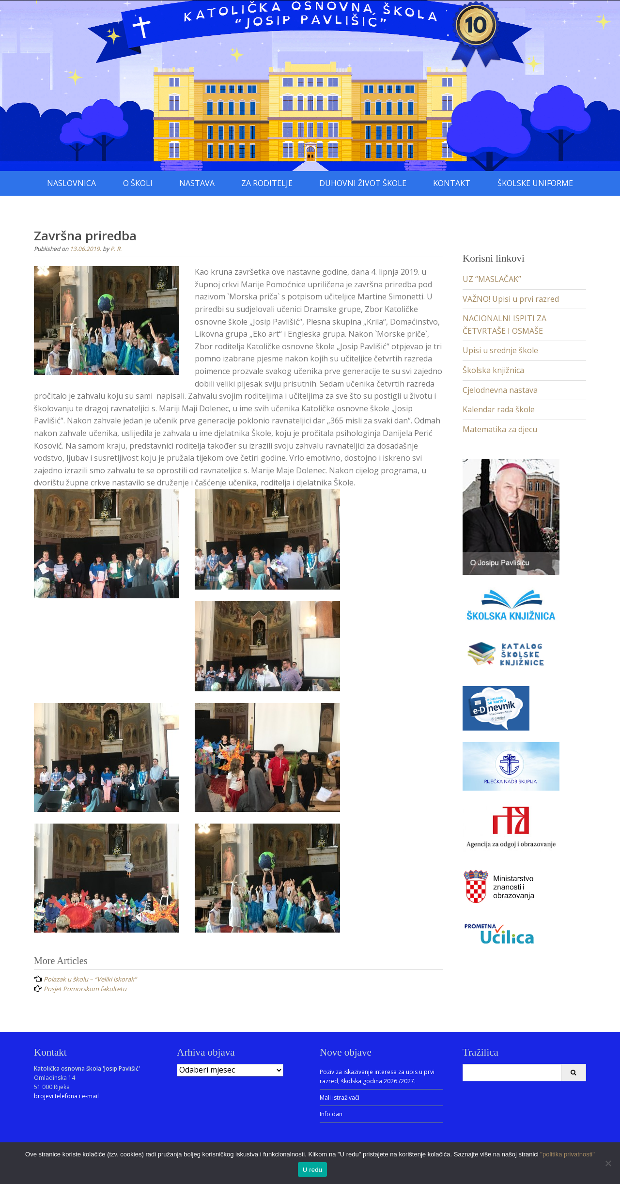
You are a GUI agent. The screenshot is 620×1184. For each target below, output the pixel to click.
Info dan (331, 1114)
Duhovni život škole (362, 183)
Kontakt (451, 183)
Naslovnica (71, 183)
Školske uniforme (535, 183)
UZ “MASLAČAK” (492, 279)
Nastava (197, 183)
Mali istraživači (339, 1097)
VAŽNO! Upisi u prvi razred (511, 299)
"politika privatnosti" (567, 1154)
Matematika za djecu (500, 429)
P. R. (116, 249)
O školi (138, 183)
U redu (313, 1169)
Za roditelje (267, 183)
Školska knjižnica (493, 370)
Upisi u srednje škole (500, 350)
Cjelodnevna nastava (500, 390)
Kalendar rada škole (499, 409)
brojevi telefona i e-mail (66, 1096)
